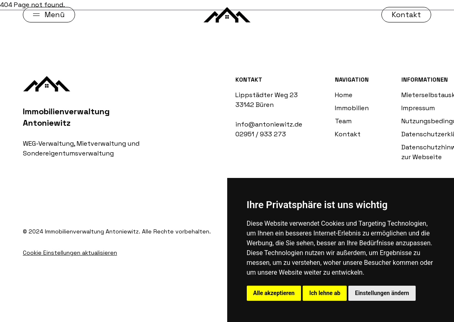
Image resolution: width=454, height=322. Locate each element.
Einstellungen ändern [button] (382, 293)
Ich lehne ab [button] (324, 293)
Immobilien (352, 108)
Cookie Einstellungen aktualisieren (70, 252)
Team (343, 121)
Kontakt (348, 134)
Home (343, 95)
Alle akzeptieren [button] (274, 293)
